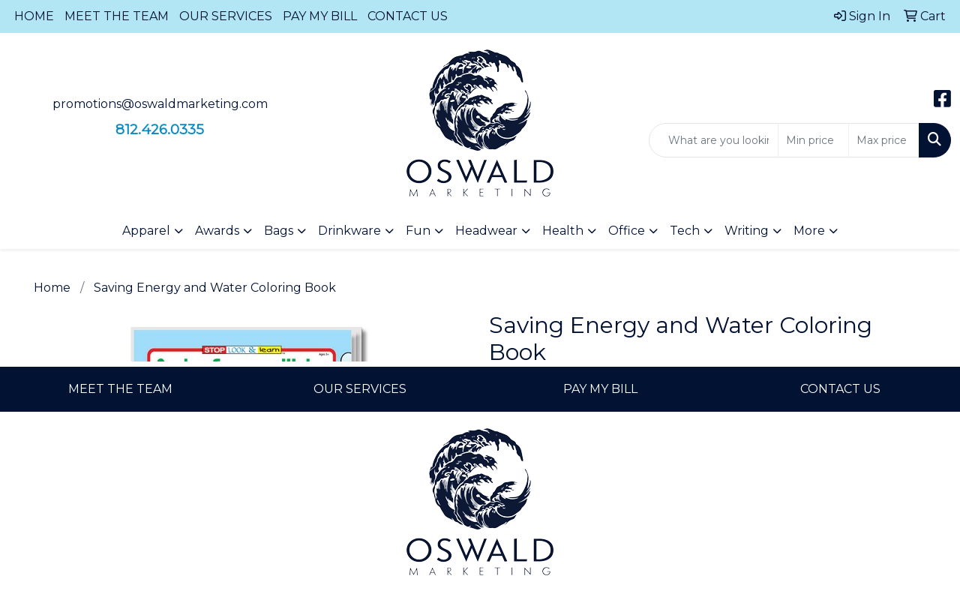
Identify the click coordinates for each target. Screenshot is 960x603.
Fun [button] (418, 231)
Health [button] (563, 231)
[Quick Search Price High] (884, 140)
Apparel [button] (146, 231)
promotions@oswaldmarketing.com (160, 104)
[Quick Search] (713, 140)
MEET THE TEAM (116, 16)
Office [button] (626, 231)
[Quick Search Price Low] (813, 140)
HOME (34, 16)
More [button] (809, 231)
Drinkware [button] (349, 231)
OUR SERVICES (225, 16)
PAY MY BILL (320, 16)
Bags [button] (278, 231)
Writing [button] (746, 231)
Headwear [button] (486, 231)
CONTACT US (408, 16)
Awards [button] (217, 231)
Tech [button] (685, 231)
